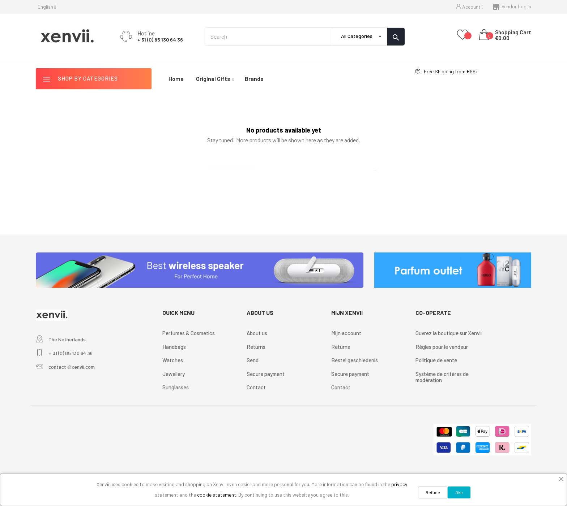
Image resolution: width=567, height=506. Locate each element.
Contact (256, 387)
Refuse (433, 492)
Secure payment (266, 374)
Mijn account (346, 333)
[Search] (283, 163)
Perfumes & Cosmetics (188, 333)
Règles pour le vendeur (441, 346)
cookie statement (216, 495)
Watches (172, 360)
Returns (256, 346)
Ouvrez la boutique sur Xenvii (448, 333)
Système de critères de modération (442, 377)
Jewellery (173, 374)
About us (257, 333)
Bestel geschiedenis (354, 360)
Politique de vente (436, 360)
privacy (399, 484)
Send (253, 360)
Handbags (174, 346)
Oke (459, 492)
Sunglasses (175, 387)
